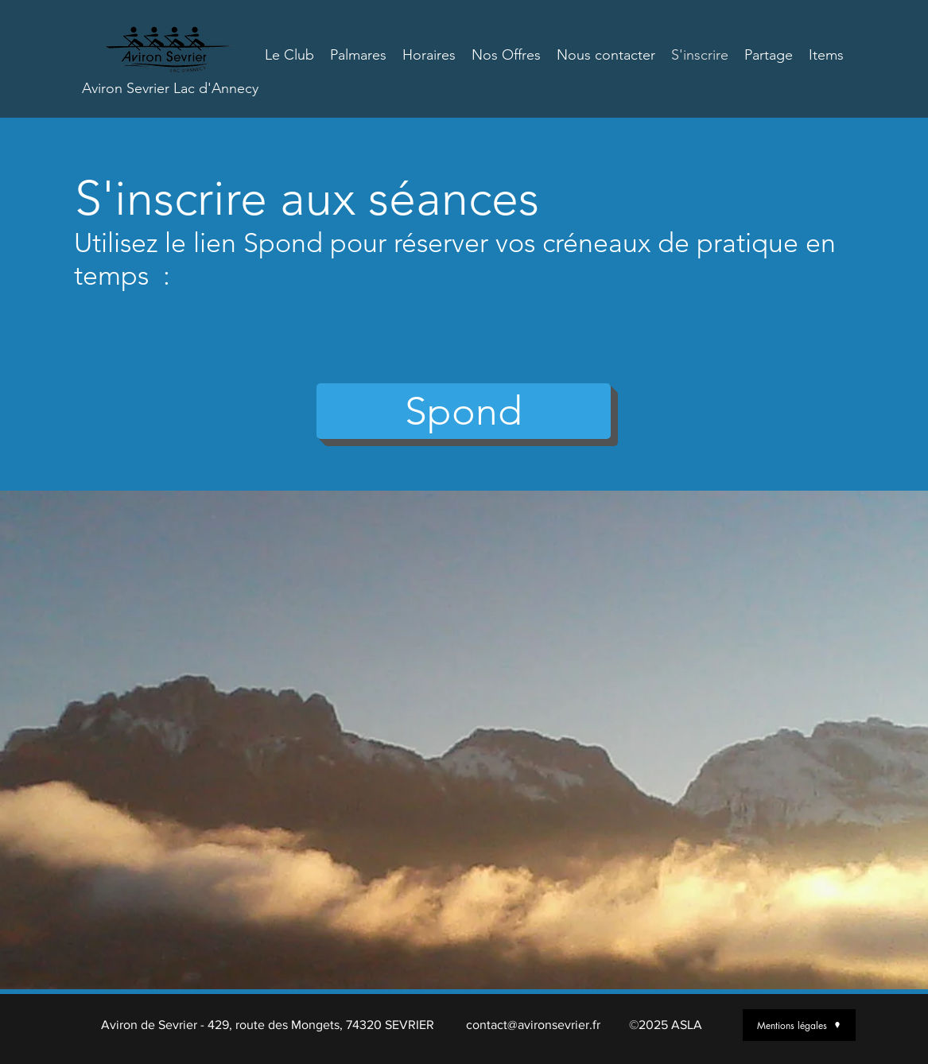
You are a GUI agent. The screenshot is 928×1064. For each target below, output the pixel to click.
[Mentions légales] (799, 1025)
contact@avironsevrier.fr (533, 1024)
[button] (463, 411)
